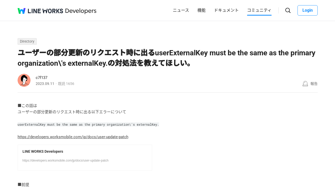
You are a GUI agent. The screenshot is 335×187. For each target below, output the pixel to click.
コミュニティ (259, 10)
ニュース (181, 10)
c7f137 (41, 77)
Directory (27, 41)
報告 (314, 84)
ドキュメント (226, 10)
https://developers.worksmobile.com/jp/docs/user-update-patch (73, 137)
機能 (201, 10)
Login (307, 10)
